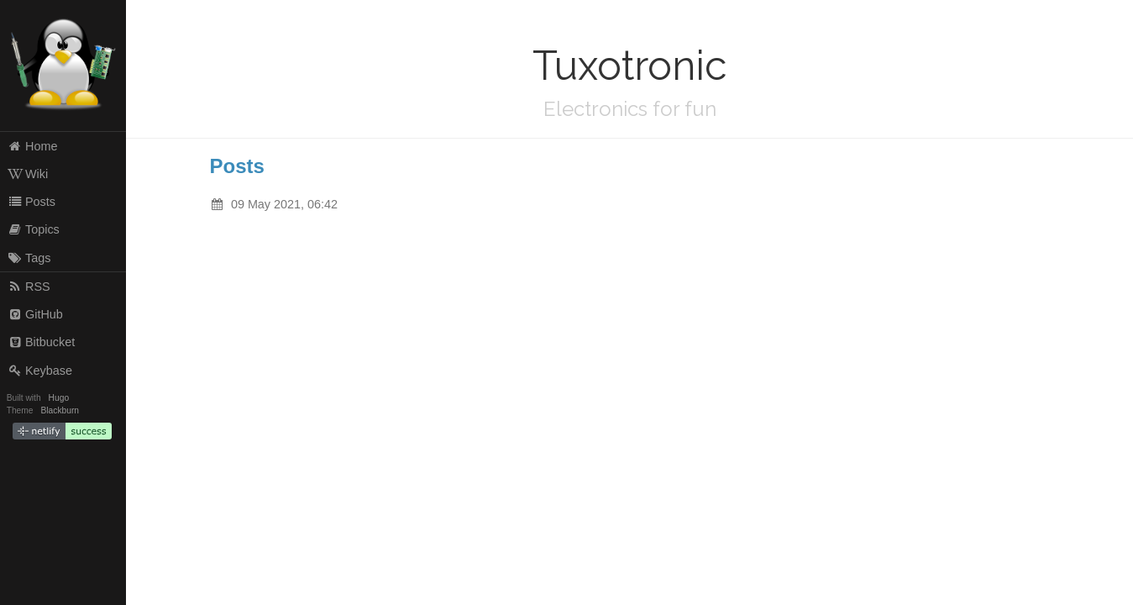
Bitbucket (42, 342)
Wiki (28, 174)
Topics (34, 229)
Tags (29, 258)
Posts (31, 201)
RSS (29, 286)
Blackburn (60, 410)
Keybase (40, 370)
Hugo (59, 397)
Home (33, 146)
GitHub (35, 314)
